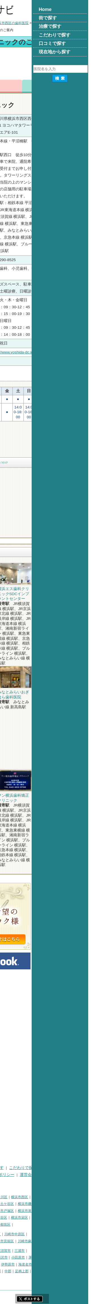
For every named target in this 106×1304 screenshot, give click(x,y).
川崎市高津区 (12, 1241)
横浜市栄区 (76, 1217)
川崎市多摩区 (36, 1241)
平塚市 (31, 1257)
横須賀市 (60, 1251)
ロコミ (91, 86)
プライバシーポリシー (51, 1175)
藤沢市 (59, 1257)
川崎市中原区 (71, 1234)
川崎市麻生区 (84, 1241)
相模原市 (43, 1251)
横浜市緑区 (31, 1217)
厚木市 (35, 1264)
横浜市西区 (76, 1197)
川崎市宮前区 (60, 1241)
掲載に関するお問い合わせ (25, 1181)
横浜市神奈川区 (52, 1197)
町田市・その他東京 (34, 1278)
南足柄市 (22, 1271)
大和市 (49, 1264)
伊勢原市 (64, 1264)
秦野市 (21, 1264)
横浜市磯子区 (84, 1204)
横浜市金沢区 (12, 1211)
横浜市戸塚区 (60, 1211)
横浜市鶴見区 (26, 1197)
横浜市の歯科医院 (31, 23)
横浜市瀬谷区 (53, 1217)
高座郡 (52, 1271)
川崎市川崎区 (26, 1234)
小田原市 (74, 1257)
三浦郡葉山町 (12, 1257)
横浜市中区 (10, 1204)
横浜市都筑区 (57, 1225)
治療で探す (50, 1168)
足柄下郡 (9, 1278)
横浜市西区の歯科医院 (68, 23)
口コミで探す (14, 1175)
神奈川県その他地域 (17, 1251)
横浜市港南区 (84, 1211)
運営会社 (84, 1175)
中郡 (64, 1271)
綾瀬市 (38, 1271)
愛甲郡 (94, 1271)
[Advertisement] (53, 64)
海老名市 (81, 1264)
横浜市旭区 (10, 1217)
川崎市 (7, 1234)
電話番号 (40, 86)
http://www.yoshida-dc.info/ (71, 352)
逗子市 (7, 1264)
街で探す (27, 1168)
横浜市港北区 (36, 1211)
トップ (7, 23)
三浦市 (76, 1251)
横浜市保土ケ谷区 (56, 1204)
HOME (8, 1168)
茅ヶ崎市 (92, 1257)
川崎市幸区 (48, 1234)
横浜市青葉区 (33, 1225)
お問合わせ (66, 86)
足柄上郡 (78, 1271)
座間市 (7, 1271)
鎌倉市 (45, 1257)
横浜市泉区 (10, 1225)
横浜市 (7, 1197)
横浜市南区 (31, 1204)
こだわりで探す (79, 1168)
